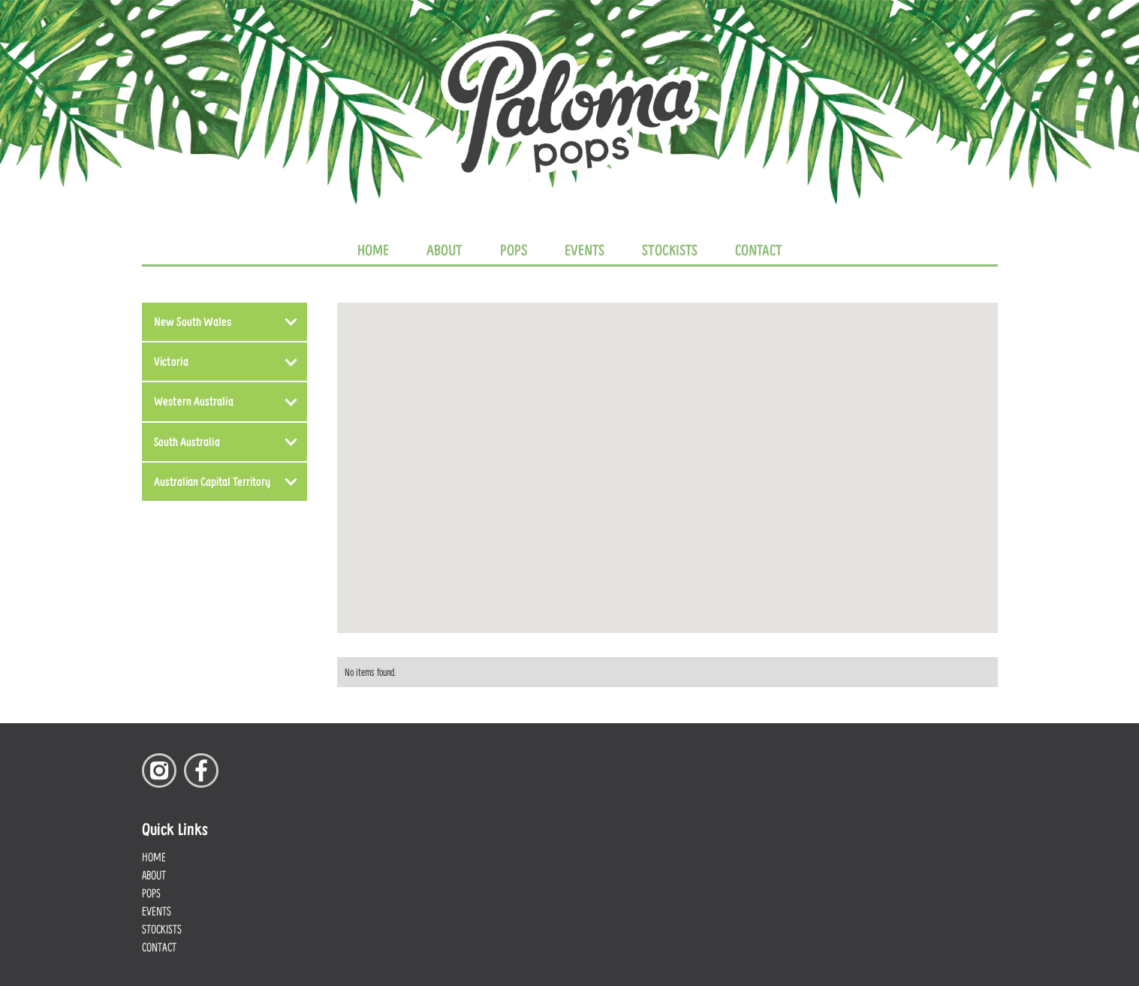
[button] (224, 322)
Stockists (670, 249)
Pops (513, 249)
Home (373, 249)
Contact (758, 249)
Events (584, 249)
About (444, 249)
